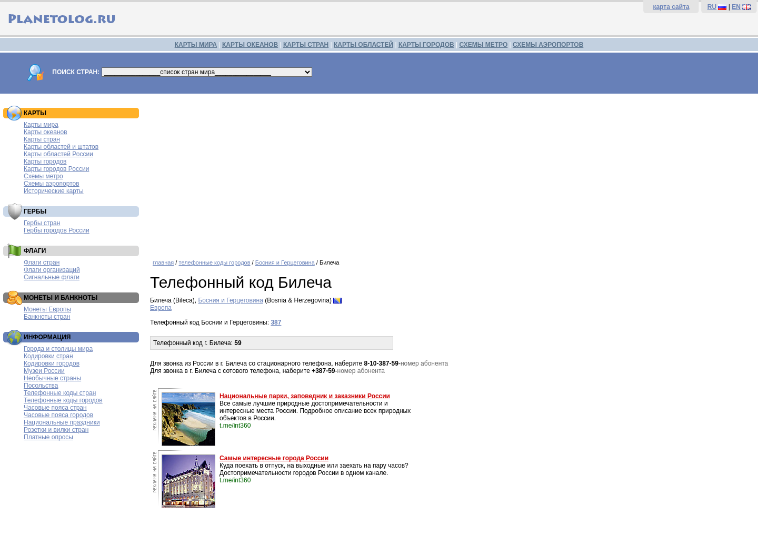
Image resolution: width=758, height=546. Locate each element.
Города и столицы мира (58, 348)
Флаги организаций (52, 270)
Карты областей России (58, 154)
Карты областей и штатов (61, 146)
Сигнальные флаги (51, 277)
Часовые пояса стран (55, 407)
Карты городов (45, 161)
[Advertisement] (451, 172)
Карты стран (42, 139)
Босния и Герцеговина (285, 262)
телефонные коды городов (214, 262)
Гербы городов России (56, 230)
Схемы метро (43, 176)
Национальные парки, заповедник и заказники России (305, 396)
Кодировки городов (51, 363)
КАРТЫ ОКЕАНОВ (250, 44)
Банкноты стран (47, 316)
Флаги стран (41, 262)
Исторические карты (54, 191)
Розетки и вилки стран (56, 429)
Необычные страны (52, 378)
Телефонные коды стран (60, 393)
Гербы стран (42, 223)
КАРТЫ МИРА (196, 44)
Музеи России (44, 371)
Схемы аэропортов (51, 183)
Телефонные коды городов (63, 400)
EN (736, 7)
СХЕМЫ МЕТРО (483, 44)
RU (711, 7)
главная (163, 262)
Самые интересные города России (274, 458)
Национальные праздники (62, 422)
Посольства (41, 385)
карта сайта (671, 7)
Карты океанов (45, 132)
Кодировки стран (48, 356)
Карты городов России (56, 169)
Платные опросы (48, 437)
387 (276, 322)
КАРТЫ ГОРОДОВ (426, 44)
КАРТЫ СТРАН (305, 44)
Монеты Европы (47, 309)
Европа (161, 307)
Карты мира (41, 124)
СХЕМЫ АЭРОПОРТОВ (548, 44)
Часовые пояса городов (58, 415)
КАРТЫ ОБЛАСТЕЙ (363, 44)
